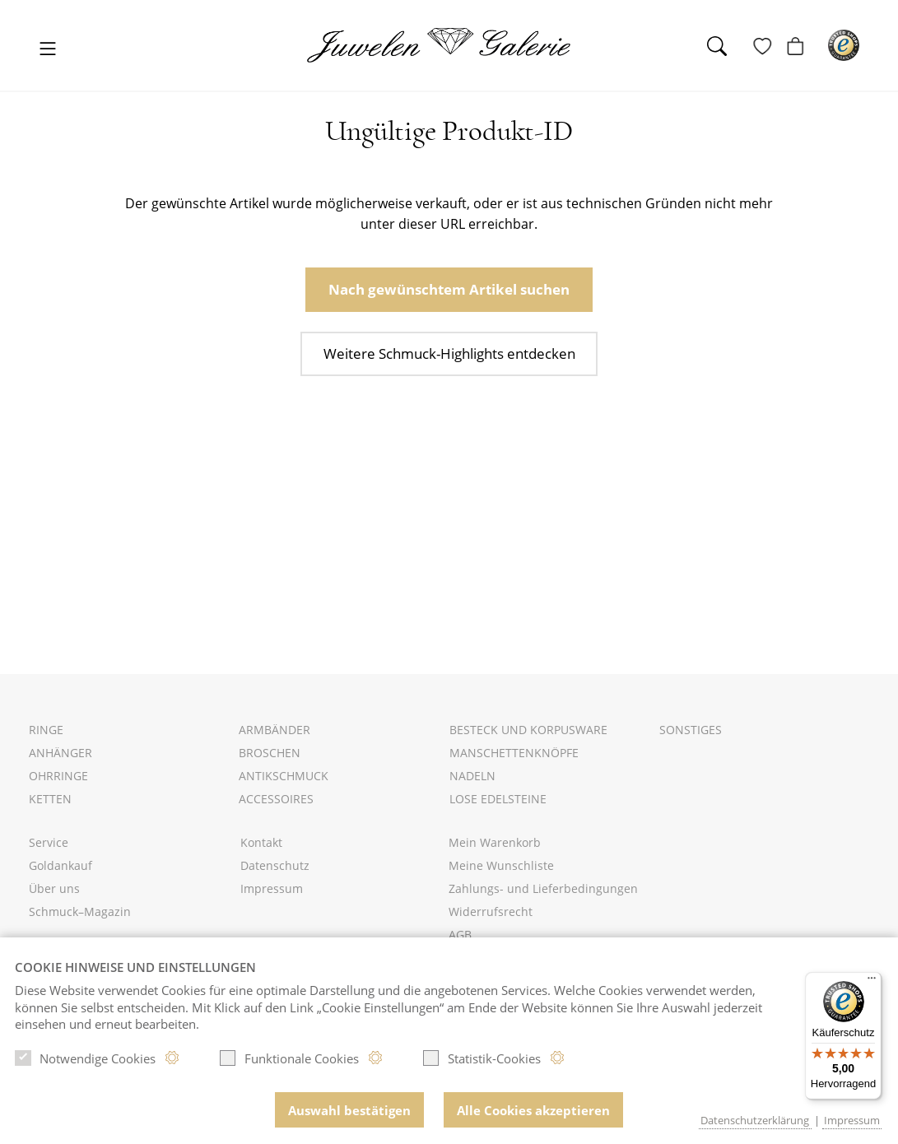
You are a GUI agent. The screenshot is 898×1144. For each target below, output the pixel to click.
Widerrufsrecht (491, 911)
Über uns (54, 888)
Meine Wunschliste (501, 865)
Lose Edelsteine (498, 799)
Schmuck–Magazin (80, 911)
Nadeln (472, 776)
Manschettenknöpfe (514, 752)
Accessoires (276, 799)
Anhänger (60, 752)
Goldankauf (60, 865)
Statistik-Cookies (481, 1061)
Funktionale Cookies (289, 1061)
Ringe (46, 729)
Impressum (271, 888)
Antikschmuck (283, 776)
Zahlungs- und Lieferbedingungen (543, 888)
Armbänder (274, 729)
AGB (460, 934)
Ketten (50, 799)
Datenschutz (274, 865)
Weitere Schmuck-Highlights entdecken (449, 351)
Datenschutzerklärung (754, 1120)
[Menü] (872, 982)
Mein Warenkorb (495, 842)
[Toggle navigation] (48, 50)
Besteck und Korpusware (528, 729)
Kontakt (261, 842)
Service (48, 842)
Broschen (269, 752)
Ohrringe (58, 776)
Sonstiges (690, 729)
